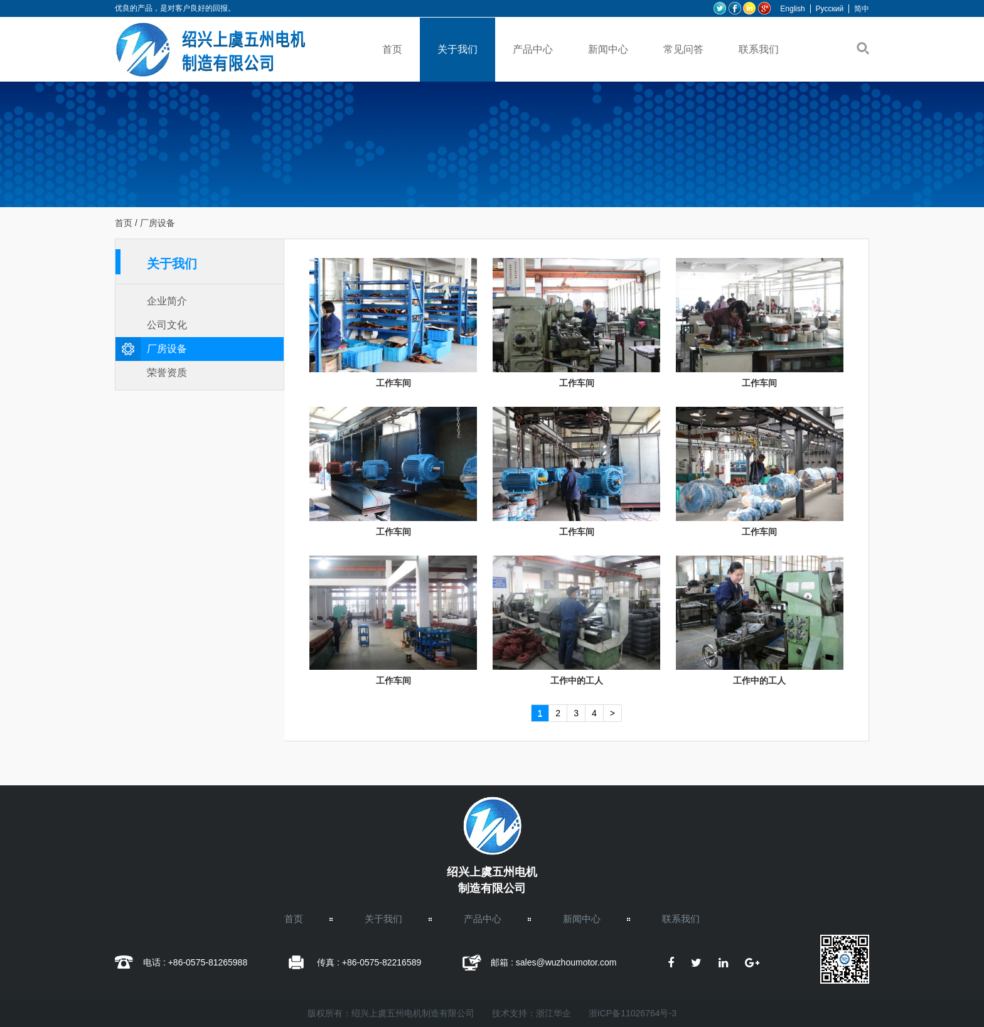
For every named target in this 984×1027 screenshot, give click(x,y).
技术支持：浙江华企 (531, 1013)
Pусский (830, 8)
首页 (392, 49)
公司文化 (167, 325)
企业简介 (167, 301)
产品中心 (533, 49)
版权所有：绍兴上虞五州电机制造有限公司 (391, 1013)
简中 (861, 8)
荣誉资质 (167, 372)
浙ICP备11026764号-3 (632, 1013)
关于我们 (457, 49)
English (792, 8)
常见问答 (683, 49)
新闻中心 (608, 49)
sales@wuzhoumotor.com (566, 962)
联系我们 (759, 49)
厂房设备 (167, 348)
